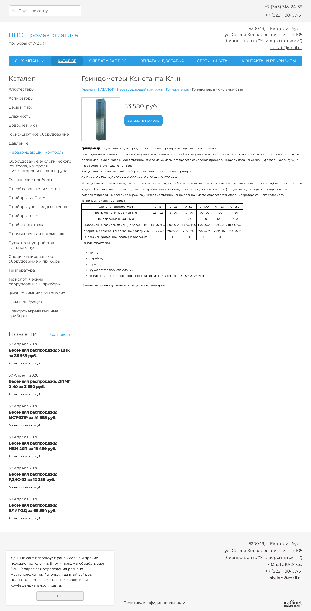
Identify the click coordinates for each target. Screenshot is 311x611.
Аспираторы (21, 98)
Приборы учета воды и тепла (38, 206)
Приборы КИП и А (27, 197)
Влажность (19, 116)
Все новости (61, 334)
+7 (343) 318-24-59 (283, 6)
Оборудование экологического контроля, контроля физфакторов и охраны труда (40, 166)
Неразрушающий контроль (36, 152)
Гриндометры (177, 89)
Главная (88, 89)
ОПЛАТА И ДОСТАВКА (162, 60)
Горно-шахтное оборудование (39, 134)
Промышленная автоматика (37, 233)
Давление (19, 143)
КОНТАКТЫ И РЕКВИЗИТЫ (269, 60)
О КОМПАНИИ (30, 60)
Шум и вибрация (26, 302)
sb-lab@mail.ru (286, 47)
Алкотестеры (22, 89)
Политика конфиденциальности (154, 602)
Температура (22, 270)
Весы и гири (21, 107)
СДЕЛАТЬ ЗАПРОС (107, 60)
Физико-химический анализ (37, 293)
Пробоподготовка (27, 224)
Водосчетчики (23, 125)
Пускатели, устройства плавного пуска (31, 245)
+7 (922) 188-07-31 (283, 15)
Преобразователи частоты (35, 188)
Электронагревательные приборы (33, 313)
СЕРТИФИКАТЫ (213, 60)
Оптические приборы (30, 179)
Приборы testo (23, 215)
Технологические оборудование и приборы (35, 281)
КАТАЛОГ (67, 60)
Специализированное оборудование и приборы (35, 259)
